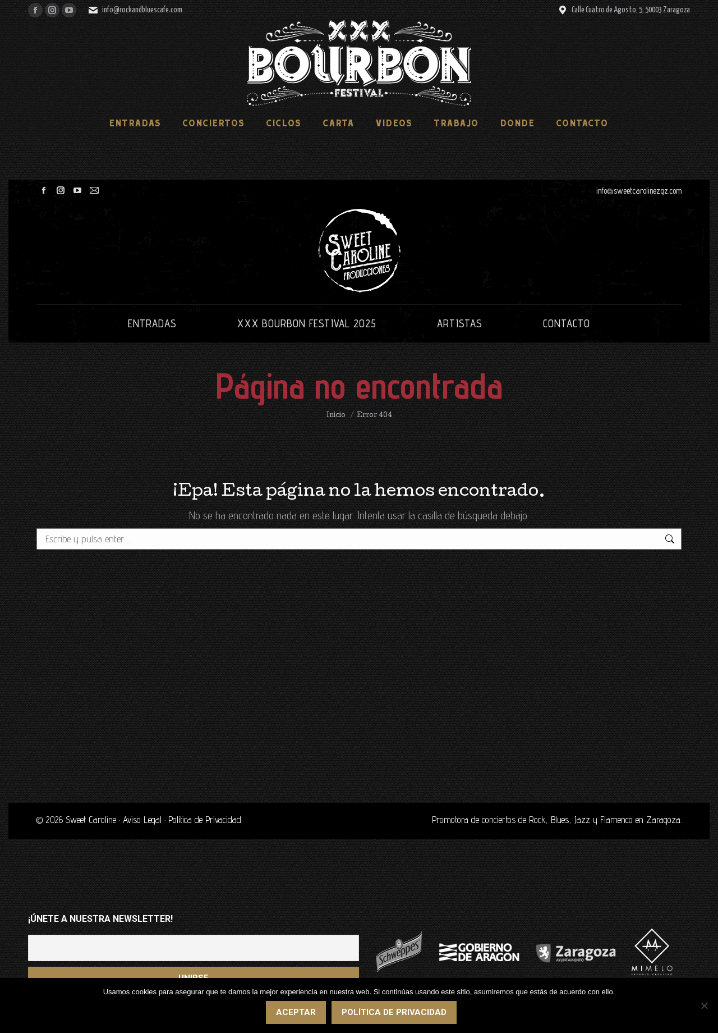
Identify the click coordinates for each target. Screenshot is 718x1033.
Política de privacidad (394, 1013)
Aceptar (296, 1013)
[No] (704, 1006)
